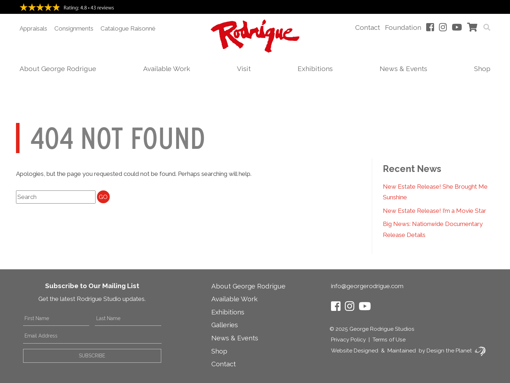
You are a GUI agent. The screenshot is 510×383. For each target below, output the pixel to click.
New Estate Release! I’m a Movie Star (434, 210)
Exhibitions (315, 68)
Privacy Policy (348, 339)
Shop (482, 68)
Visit (244, 68)
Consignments (73, 28)
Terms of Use (389, 339)
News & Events (403, 68)
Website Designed (354, 350)
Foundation (403, 27)
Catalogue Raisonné (128, 28)
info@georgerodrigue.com (367, 286)
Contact (367, 27)
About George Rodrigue (58, 68)
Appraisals (33, 28)
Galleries (224, 325)
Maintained (401, 350)
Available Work (166, 68)
